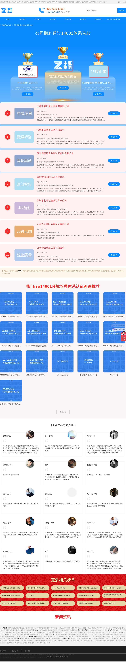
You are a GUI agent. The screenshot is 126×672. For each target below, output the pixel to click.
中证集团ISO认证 (5, 25)
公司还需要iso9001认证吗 (36, 588)
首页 (7, 19)
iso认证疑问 (31, 654)
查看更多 (63, 412)
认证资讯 (83, 19)
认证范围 (50, 654)
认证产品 (53, 19)
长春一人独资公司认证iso (36, 603)
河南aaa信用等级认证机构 (112, 588)
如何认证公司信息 (110, 603)
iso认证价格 (13, 654)
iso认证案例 (4, 654)
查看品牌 (27, 94)
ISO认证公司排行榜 (113, 19)
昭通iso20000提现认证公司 (11, 595)
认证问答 (98, 19)
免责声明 (64, 654)
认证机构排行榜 (41, 654)
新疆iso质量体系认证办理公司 (88, 588)
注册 (124, 2)
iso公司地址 (31, 595)
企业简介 (23, 19)
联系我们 (57, 654)
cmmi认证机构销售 (59, 588)
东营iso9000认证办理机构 (61, 595)
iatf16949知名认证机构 (86, 595)
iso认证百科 (22, 654)
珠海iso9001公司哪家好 (61, 603)
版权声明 (71, 654)
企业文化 (38, 19)
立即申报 (68, 19)
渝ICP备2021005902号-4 (38, 657)
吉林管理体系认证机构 (86, 603)
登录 (119, 2)
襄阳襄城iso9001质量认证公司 (113, 595)
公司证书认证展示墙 (8, 603)
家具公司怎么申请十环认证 (11, 588)
